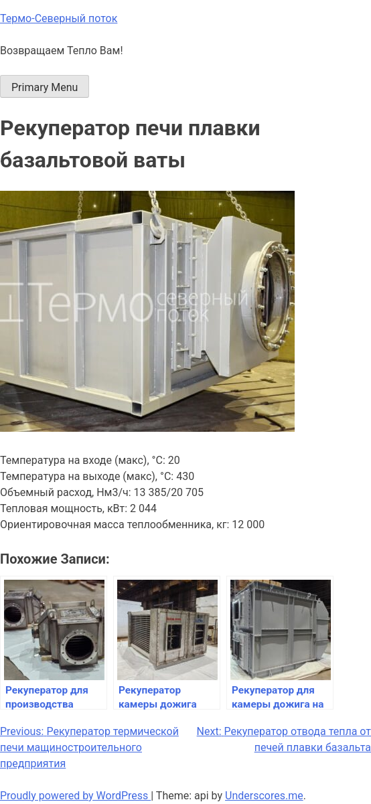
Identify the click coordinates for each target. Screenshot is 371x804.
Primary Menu (44, 87)
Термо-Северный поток (58, 18)
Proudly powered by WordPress (75, 795)
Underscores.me (264, 795)
